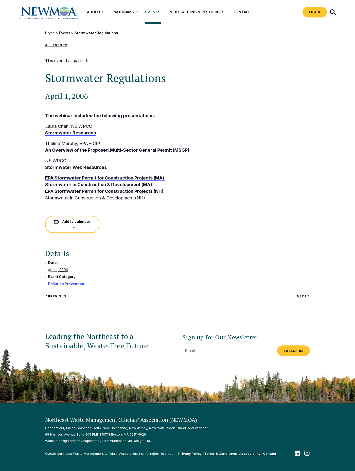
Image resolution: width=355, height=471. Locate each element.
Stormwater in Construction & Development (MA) (99, 184)
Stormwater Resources (70, 132)
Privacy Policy (190, 453)
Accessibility (250, 453)
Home (50, 33)
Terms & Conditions (220, 453)
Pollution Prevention (66, 284)
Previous (55, 296)
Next (303, 296)
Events (153, 12)
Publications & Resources (197, 12)
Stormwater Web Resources (76, 167)
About (95, 12)
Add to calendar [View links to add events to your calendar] (76, 221)
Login (314, 12)
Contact (241, 12)
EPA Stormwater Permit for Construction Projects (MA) (105, 177)
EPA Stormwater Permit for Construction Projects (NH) (104, 191)
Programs (125, 12)
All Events (56, 45)
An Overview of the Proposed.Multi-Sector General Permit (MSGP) (117, 150)
